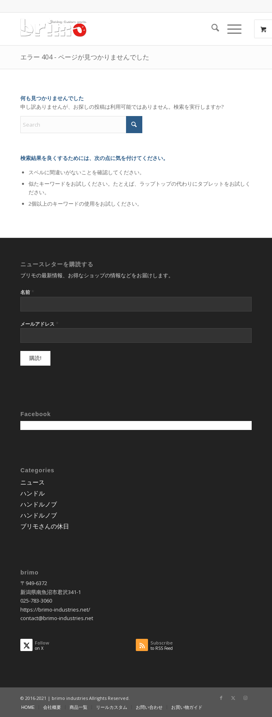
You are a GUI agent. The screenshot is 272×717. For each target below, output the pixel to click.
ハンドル (32, 493)
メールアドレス (39, 323)
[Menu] (230, 29)
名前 (27, 292)
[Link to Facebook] (221, 698)
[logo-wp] (112, 29)
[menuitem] (211, 29)
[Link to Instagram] (245, 698)
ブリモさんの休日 (44, 526)
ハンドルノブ (38, 504)
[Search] (211, 29)
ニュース (32, 482)
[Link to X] (233, 698)
